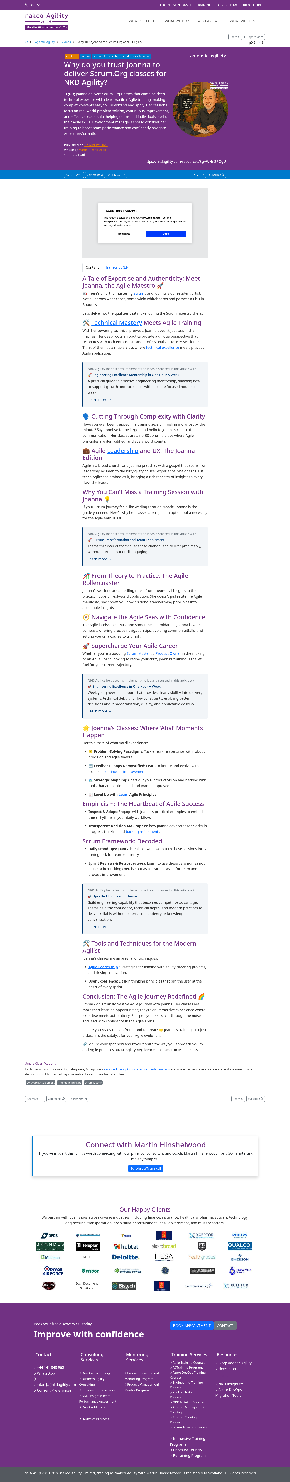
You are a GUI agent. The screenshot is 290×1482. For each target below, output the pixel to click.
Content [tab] (92, 267)
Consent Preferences (52, 1390)
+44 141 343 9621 (50, 1367)
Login (165, 5)
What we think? (244, 20)
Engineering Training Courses (186, 1385)
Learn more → (100, 399)
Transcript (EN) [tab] (117, 267)
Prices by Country (186, 1449)
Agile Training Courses (187, 1362)
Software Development (41, 1082)
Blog (218, 5)
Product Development (136, 56)
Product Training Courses (183, 1419)
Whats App (44, 1373)
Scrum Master (138, 653)
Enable (166, 234)
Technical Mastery (116, 322)
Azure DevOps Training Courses (188, 1375)
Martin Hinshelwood (92, 150)
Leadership (123, 451)
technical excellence (162, 347)
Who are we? (209, 20)
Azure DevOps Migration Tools (228, 1392)
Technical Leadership (106, 56)
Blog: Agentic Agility (233, 1362)
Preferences (124, 234)
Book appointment (192, 1325)
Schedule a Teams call (146, 1168)
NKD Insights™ (229, 1383)
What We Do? (177, 20)
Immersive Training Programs (187, 1441)
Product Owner (168, 653)
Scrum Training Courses (188, 1427)
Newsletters (226, 1368)
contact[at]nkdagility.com (53, 1382)
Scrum (86, 56)
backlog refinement (142, 831)
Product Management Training (187, 1409)
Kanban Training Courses (183, 1394)
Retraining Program (188, 1455)
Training (203, 5)
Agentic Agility (45, 42)
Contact (233, 5)
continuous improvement (125, 771)
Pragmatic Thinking (69, 1082)
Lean (123, 794)
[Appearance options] (254, 37)
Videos (66, 42)
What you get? (142, 20)
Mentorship (183, 5)
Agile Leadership (103, 966)
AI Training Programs (186, 1367)
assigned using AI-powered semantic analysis (137, 1069)
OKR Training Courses (187, 1402)
